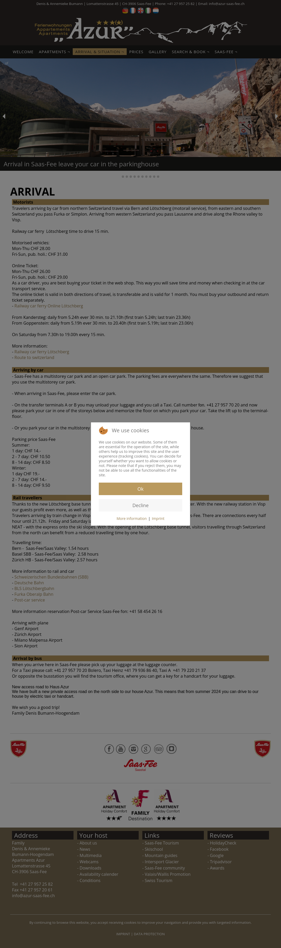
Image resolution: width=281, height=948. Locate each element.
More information (131, 518)
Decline (140, 505)
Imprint (158, 518)
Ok (140, 489)
